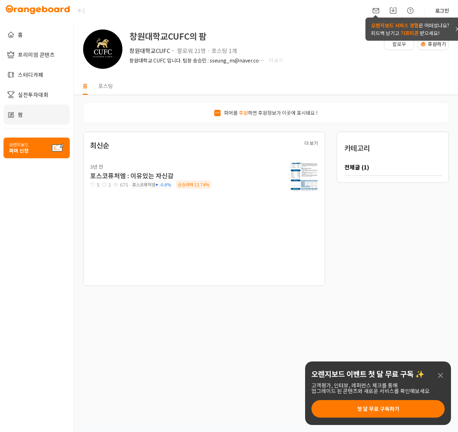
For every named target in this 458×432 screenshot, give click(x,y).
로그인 (442, 10)
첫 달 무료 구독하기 (378, 408)
